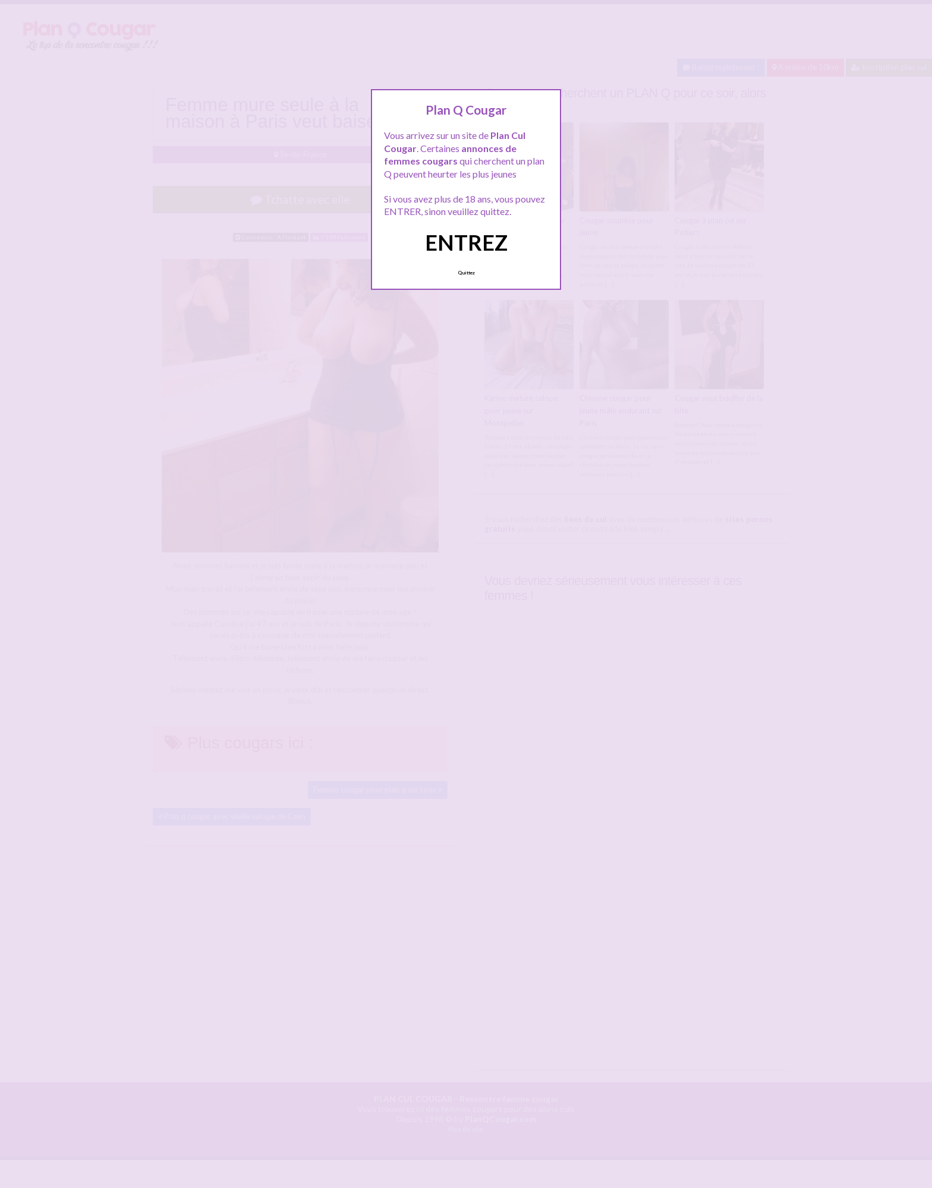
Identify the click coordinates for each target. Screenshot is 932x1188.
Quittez (466, 273)
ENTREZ (466, 242)
